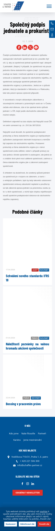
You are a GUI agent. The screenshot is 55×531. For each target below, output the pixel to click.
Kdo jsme (13, 433)
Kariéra (17, 439)
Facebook (22, 483)
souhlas (44, 511)
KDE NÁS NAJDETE (27, 450)
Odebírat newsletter (28, 492)
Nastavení (11, 524)
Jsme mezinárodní (32, 439)
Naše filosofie (28, 433)
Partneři (42, 433)
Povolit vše (44, 524)
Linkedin (32, 483)
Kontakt (52, 35)
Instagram (27, 483)
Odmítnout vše (27, 524)
